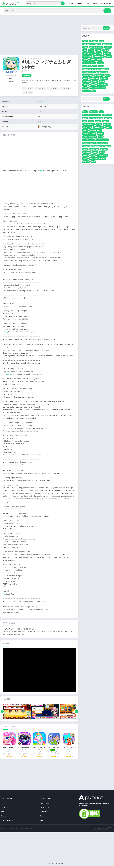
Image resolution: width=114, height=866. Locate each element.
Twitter (39, 88)
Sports (28, 207)
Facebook (27, 88)
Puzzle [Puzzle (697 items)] (107, 75)
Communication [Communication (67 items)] (88, 53)
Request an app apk (7, 820)
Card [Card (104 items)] (84, 50)
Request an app (106, 3)
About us (4, 807)
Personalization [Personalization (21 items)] (101, 72)
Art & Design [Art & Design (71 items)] (107, 44)
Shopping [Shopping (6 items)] (104, 78)
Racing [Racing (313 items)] (85, 78)
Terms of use (44, 812)
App (4, 594)
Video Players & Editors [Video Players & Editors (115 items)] (97, 88)
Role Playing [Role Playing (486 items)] (94, 78)
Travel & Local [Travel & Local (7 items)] (102, 85)
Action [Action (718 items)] (85, 41)
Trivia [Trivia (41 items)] (85, 88)
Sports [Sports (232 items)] (102, 81)
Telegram (65, 88)
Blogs (95, 3)
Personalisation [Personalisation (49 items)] (88, 72)
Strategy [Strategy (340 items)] (86, 85)
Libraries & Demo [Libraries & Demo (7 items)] (89, 63)
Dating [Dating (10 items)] (98, 53)
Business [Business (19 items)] (108, 47)
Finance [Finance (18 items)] (108, 57)
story (6, 332)
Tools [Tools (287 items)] (93, 85)
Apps (87, 3)
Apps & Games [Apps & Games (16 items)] (88, 44)
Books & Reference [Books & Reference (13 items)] (96, 47)
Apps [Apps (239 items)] (101, 41)
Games (79, 3)
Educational (37, 58)
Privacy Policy (44, 803)
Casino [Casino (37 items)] (91, 50)
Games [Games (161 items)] (85, 60)
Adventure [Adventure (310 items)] (93, 41)
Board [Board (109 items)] (85, 47)
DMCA (42, 820)
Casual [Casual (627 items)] (98, 50)
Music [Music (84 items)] (101, 66)
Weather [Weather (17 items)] (86, 91)
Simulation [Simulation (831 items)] (87, 81)
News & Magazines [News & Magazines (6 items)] (101, 69)
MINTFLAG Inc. (43, 101)
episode (9, 374)
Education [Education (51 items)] (107, 53)
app (40, 171)
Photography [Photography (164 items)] (87, 75)
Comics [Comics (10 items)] (105, 50)
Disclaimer (43, 816)
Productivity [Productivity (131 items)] (98, 75)
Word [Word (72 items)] (93, 91)
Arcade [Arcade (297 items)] (97, 44)
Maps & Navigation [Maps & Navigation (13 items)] (89, 66)
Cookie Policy (44, 807)
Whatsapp (27, 92)
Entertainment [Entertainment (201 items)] (99, 57)
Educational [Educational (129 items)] (87, 57)
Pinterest (52, 88)
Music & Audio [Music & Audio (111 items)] (88, 69)
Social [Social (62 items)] (95, 81)
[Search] (45, 3)
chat (8, 244)
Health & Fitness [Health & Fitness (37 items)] (95, 60)
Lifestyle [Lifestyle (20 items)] (100, 63)
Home (71, 3)
